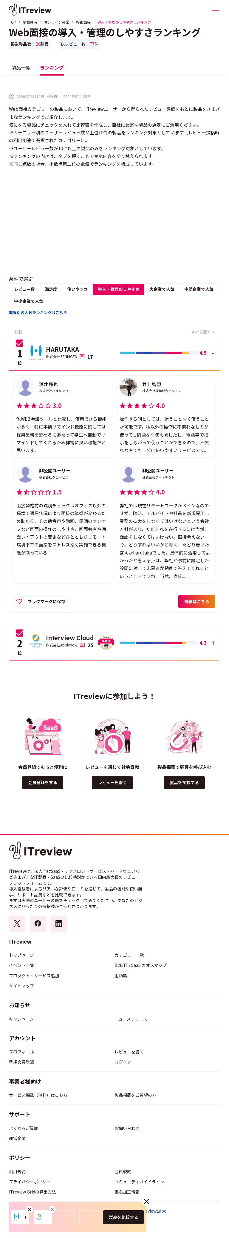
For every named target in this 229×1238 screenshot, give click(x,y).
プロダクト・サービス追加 (34, 976)
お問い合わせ (127, 1128)
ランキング (52, 67)
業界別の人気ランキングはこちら (38, 312)
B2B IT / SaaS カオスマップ (140, 965)
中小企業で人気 (28, 301)
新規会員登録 (21, 1062)
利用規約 (17, 1171)
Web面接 (83, 21)
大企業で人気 (161, 289)
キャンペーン (21, 1019)
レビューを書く (112, 782)
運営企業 (17, 1138)
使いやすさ (77, 289)
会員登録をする (42, 782)
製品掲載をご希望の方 (135, 1095)
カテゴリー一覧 (129, 955)
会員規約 (122, 1171)
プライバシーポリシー (30, 1182)
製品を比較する (123, 1217)
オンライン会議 (56, 21)
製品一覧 (20, 67)
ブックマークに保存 (46, 601)
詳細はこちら (196, 601)
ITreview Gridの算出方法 (32, 1192)
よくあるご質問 (23, 1128)
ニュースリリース (130, 1019)
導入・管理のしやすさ (119, 289)
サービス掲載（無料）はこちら (38, 1095)
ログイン (122, 1062)
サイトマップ (21, 986)
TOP (12, 21)
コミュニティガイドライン (139, 1182)
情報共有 (30, 21)
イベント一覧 (21, 965)
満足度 (51, 289)
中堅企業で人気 (198, 289)
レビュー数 (24, 289)
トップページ (21, 955)
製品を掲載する (184, 782)
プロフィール (21, 1052)
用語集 (120, 976)
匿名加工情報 (127, 1192)
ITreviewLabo (153, 1211)
